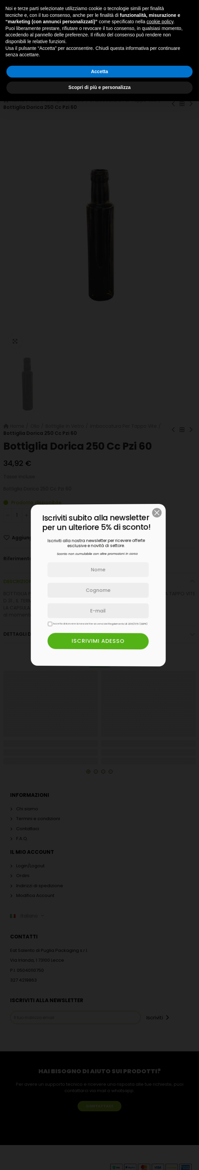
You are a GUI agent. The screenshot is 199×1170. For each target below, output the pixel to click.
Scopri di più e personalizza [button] (99, 87)
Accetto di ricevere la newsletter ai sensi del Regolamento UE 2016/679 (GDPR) (69, 623)
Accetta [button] (99, 71)
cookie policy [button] (160, 21)
